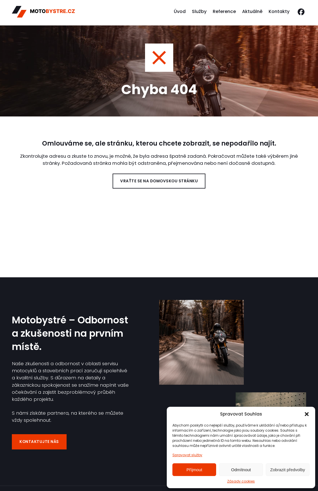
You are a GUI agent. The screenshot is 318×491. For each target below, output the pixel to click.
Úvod (180, 12)
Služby (199, 12)
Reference (224, 12)
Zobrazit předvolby (287, 469)
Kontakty (279, 12)
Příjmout (194, 469)
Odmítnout (241, 469)
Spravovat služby (187, 455)
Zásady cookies (241, 481)
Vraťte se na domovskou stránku (159, 181)
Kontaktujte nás (40, 441)
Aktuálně (252, 12)
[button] (307, 414)
